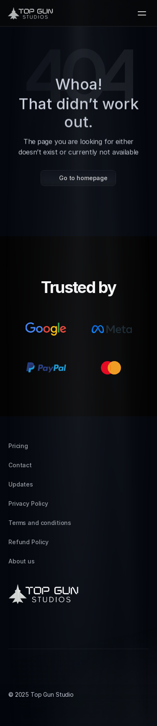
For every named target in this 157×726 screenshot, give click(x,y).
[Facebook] (55, 628)
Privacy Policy (28, 503)
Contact (20, 465)
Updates (20, 484)
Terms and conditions (39, 522)
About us (21, 561)
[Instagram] (15, 628)
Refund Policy (28, 541)
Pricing (18, 445)
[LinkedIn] (35, 628)
